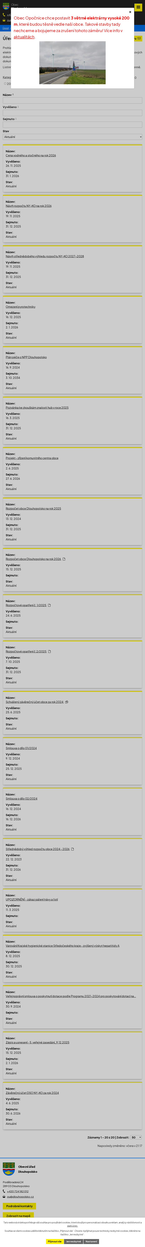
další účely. (72, 1225)
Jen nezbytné (73, 1241)
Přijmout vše (55, 1241)
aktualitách (24, 36)
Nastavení (91, 1241)
